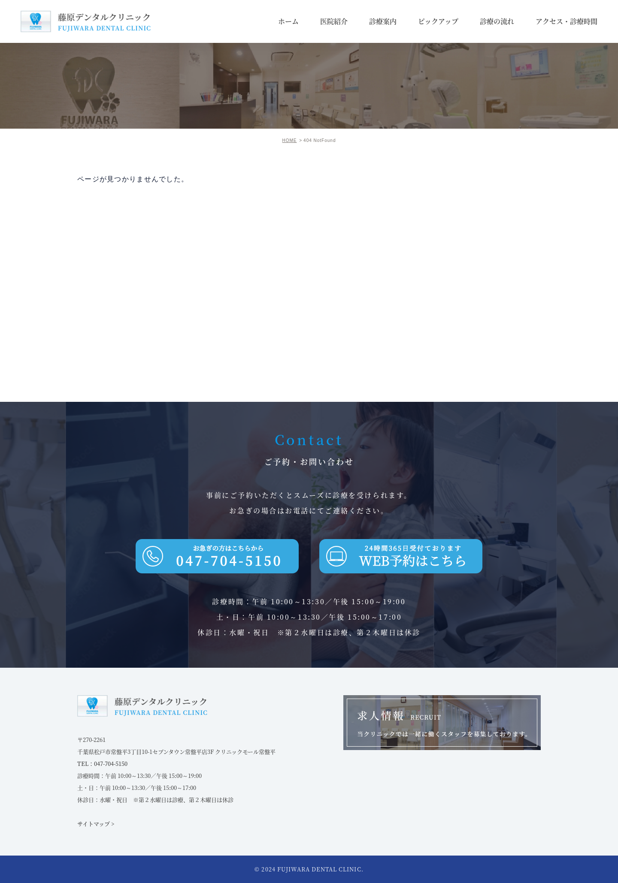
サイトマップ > (96, 824)
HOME (289, 140)
